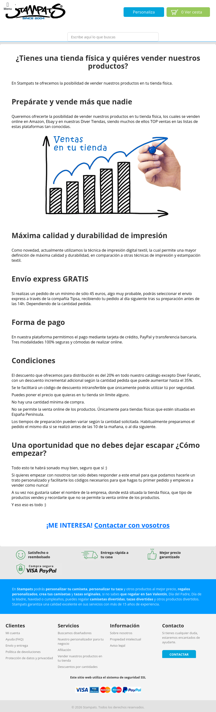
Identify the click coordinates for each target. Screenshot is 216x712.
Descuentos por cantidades (78, 667)
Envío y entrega (17, 645)
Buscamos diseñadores (74, 633)
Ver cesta (191, 12)
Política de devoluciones (23, 652)
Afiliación (64, 650)
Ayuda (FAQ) (14, 639)
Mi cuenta (13, 633)
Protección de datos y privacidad (29, 658)
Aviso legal (117, 645)
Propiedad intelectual (125, 639)
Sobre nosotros (121, 633)
